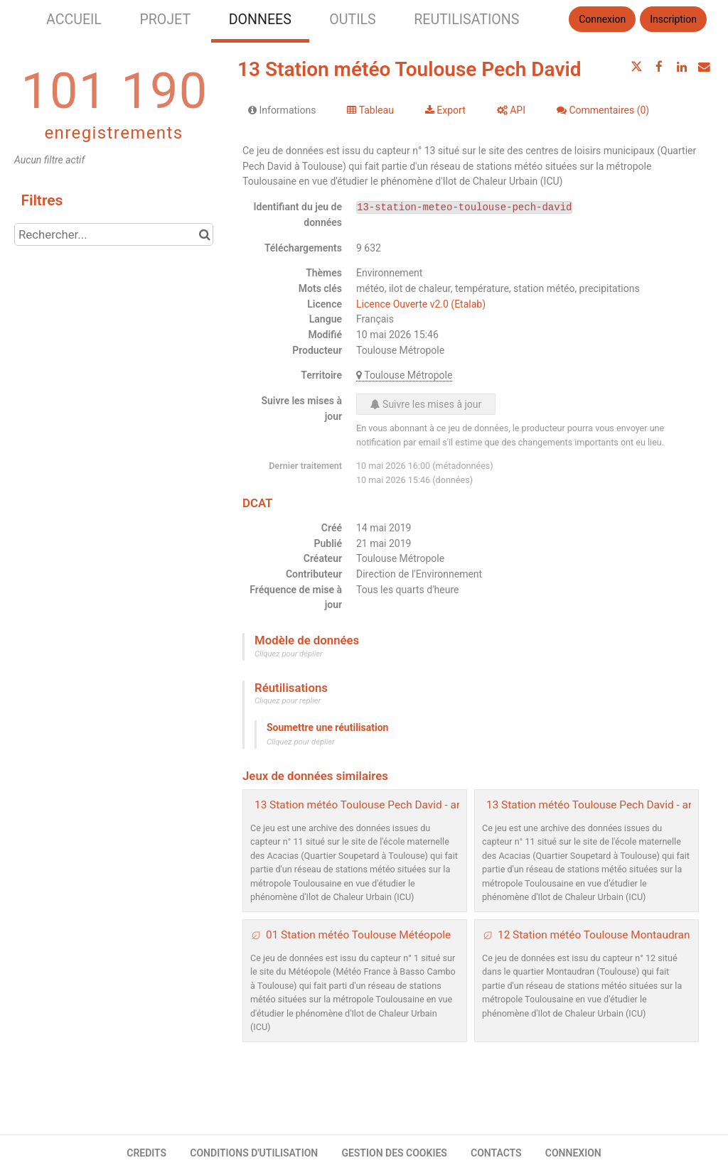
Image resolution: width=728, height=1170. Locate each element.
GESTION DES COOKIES (394, 1153)
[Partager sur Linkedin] (682, 67)
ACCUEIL (74, 19)
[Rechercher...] (113, 234)
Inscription (673, 19)
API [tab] (511, 110)
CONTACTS (496, 1153)
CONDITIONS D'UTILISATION (254, 1153)
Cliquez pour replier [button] (288, 700)
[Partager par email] (704, 67)
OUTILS (352, 19)
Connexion (602, 19)
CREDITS (146, 1153)
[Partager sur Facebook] (659, 67)
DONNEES (260, 19)
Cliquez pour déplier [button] (289, 654)
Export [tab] (445, 110)
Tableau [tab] (370, 110)
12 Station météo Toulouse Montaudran (594, 934)
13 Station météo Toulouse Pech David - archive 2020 (384, 804)
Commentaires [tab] (603, 110)
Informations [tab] (282, 110)
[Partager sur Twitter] (637, 67)
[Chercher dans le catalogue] (204, 234)
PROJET (165, 19)
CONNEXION (573, 1153)
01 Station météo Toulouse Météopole (358, 934)
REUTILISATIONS (466, 19)
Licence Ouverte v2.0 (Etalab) (421, 304)
